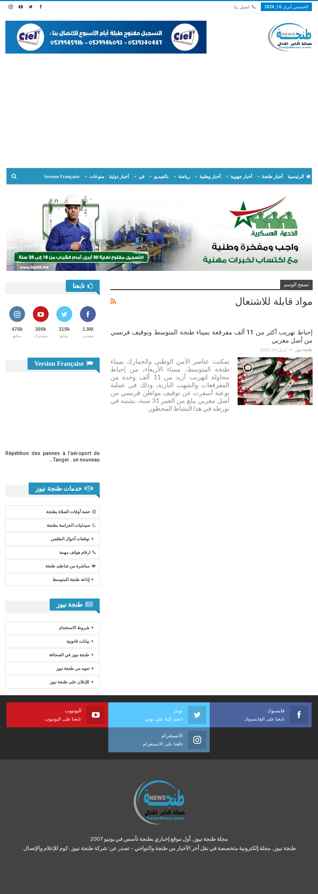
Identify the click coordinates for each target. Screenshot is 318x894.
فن (141, 176)
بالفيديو (161, 176)
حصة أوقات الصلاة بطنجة (71, 511)
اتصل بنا (244, 7)
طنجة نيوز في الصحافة (69, 654)
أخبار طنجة (272, 176)
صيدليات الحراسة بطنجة (71, 525)
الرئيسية (299, 176)
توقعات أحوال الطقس (70, 538)
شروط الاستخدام (74, 627)
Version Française (62, 176)
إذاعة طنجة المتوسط (71, 579)
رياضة (184, 176)
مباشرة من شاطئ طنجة (70, 566)
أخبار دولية (119, 176)
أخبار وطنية (210, 176)
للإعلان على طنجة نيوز (69, 682)
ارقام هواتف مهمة (77, 552)
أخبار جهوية (241, 176)
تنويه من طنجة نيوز (72, 668)
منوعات (96, 176)
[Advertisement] (159, 107)
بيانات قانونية (77, 641)
